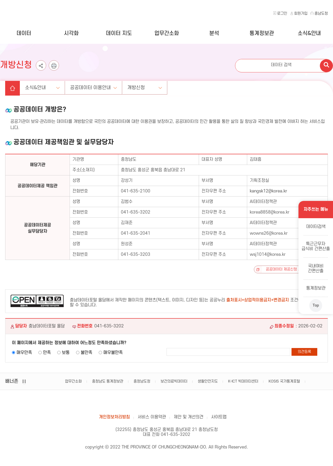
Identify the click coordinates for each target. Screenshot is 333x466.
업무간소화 (166, 33)
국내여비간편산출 (315, 268)
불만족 (86, 352)
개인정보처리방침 (114, 418)
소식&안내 (309, 33)
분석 (214, 33)
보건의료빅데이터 (174, 381)
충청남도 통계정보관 (107, 381)
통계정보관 (261, 33)
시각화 (71, 33)
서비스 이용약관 (152, 418)
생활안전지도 (208, 381)
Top (315, 305)
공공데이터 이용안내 (92, 87)
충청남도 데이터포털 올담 (33, 13)
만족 (47, 352)
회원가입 (300, 13)
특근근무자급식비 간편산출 (316, 246)
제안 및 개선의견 (188, 418)
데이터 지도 (119, 33)
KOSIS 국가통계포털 (284, 381)
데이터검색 (315, 226)
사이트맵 (219, 418)
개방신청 (139, 87)
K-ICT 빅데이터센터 (243, 381)
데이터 (23, 33)
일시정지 (24, 384)
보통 (66, 352)
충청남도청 (142, 381)
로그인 (282, 13)
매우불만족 (113, 352)
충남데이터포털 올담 (167, 402)
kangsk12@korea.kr (268, 191)
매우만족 (24, 352)
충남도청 (321, 13)
